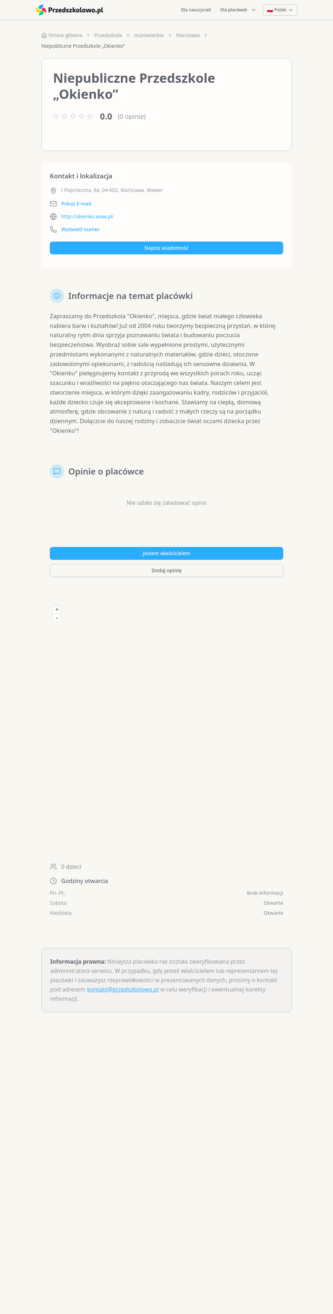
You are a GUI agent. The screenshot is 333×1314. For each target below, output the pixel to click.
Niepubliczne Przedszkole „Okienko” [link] (83, 45)
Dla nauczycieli (196, 10)
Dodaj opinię (166, 581)
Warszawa (188, 35)
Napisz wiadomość (166, 247)
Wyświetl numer (80, 229)
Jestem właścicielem (166, 564)
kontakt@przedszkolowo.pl (123, 1001)
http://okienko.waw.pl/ (87, 216)
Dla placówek (238, 10)
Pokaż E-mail (76, 203)
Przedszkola (108, 35)
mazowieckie (149, 35)
